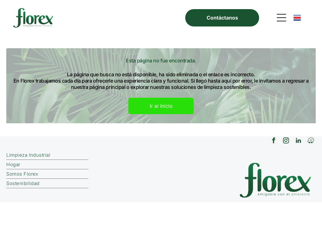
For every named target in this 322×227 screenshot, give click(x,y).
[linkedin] (298, 141)
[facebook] (273, 141)
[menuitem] (88, 155)
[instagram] (286, 141)
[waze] (310, 141)
